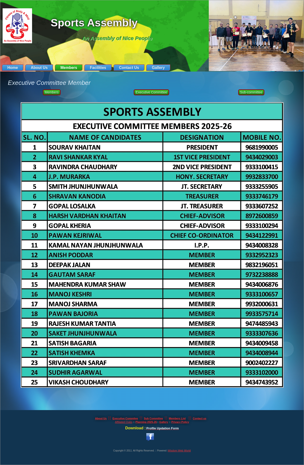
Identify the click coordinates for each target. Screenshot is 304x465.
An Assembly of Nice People (117, 38)
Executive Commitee (125, 418)
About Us (39, 68)
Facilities (98, 68)
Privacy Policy (180, 422)
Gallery (158, 68)
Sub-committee (251, 92)
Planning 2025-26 (146, 422)
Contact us (199, 418)
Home (12, 68)
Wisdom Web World (179, 450)
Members (68, 68)
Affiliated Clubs (123, 422)
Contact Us (129, 68)
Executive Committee (151, 92)
